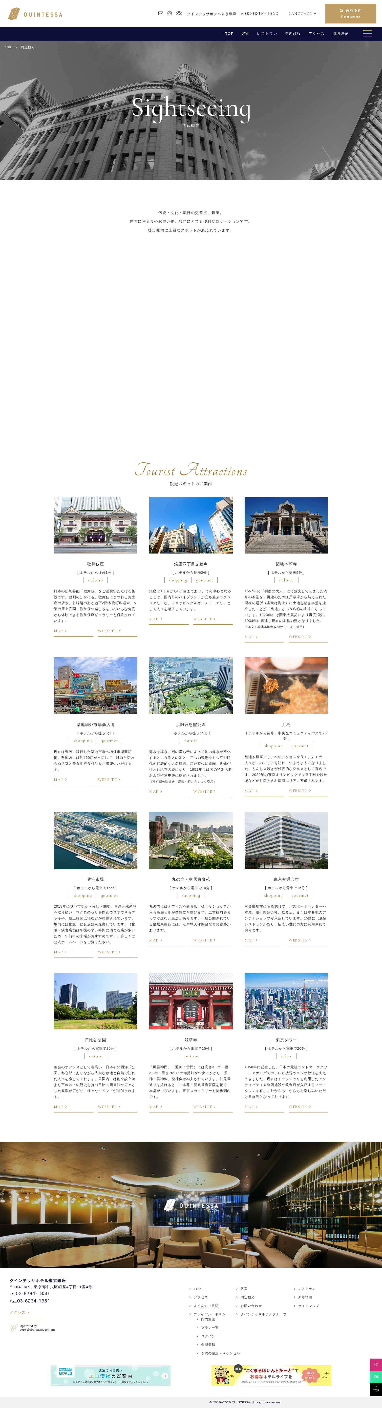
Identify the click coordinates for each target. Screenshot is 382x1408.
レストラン (267, 33)
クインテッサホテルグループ (264, 1314)
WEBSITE (107, 631)
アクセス (317, 33)
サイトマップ (308, 1306)
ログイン (208, 1336)
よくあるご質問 (206, 1306)
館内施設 (293, 33)
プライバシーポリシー (211, 1314)
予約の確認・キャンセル (220, 1353)
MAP (58, 631)
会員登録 (208, 1344)
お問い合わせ (251, 1306)
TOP (229, 33)
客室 (245, 33)
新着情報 (305, 1297)
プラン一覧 (210, 1327)
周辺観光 (340, 33)
